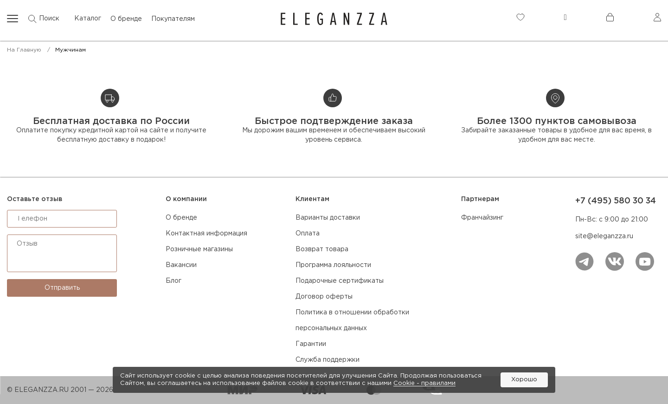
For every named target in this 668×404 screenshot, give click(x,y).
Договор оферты (324, 297)
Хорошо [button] (524, 379)
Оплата (307, 233)
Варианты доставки (327, 218)
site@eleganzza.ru (604, 236)
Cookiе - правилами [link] (424, 383)
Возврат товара (321, 249)
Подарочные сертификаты (339, 281)
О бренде (181, 218)
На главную (24, 49)
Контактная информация (206, 233)
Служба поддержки (327, 360)
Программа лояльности (333, 265)
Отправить (62, 288)
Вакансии (181, 265)
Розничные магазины (199, 249)
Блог (173, 281)
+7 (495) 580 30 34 (615, 201)
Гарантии (310, 344)
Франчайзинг (482, 218)
